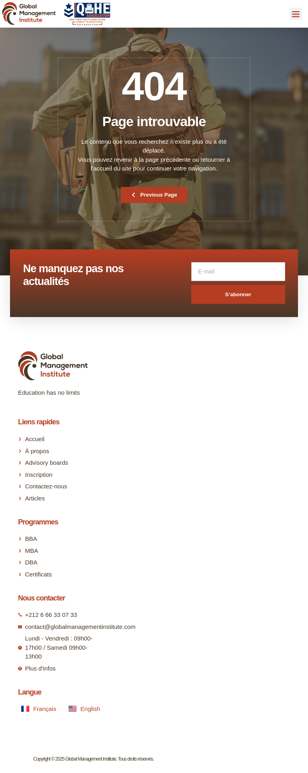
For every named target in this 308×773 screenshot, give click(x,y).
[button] (296, 14)
